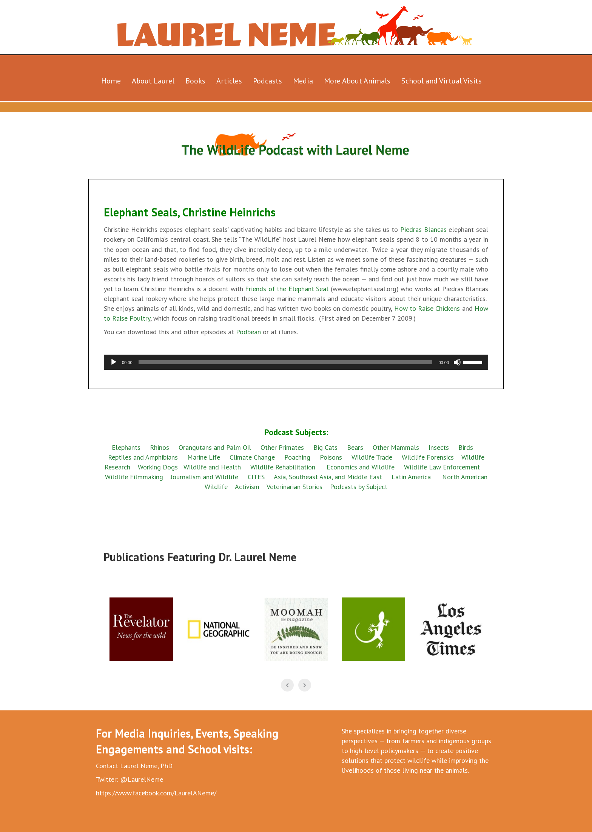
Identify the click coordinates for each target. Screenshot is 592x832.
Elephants (126, 447)
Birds (465, 447)
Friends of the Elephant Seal (286, 288)
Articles (229, 81)
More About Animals (357, 81)
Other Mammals (396, 447)
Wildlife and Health (212, 467)
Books (195, 81)
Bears (355, 447)
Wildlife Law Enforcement (442, 467)
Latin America (411, 476)
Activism (247, 486)
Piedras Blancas (423, 229)
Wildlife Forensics (428, 457)
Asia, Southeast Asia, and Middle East (328, 476)
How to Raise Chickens (427, 308)
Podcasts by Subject (358, 486)
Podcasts (267, 81)
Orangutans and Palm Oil (215, 447)
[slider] (286, 362)
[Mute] (457, 362)
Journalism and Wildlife (204, 476)
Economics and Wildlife (361, 467)
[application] (296, 362)
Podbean (249, 331)
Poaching (297, 457)
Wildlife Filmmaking (134, 476)
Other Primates (282, 447)
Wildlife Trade (372, 457)
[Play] (113, 362)
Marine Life (203, 457)
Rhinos (159, 447)
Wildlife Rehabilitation (282, 467)
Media (303, 81)
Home (111, 81)
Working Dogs (158, 467)
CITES (256, 476)
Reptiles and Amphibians (144, 457)
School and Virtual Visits (441, 81)
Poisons (331, 457)
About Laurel (153, 81)
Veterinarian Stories (294, 486)
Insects (439, 447)
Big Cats (325, 447)
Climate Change (252, 457)
